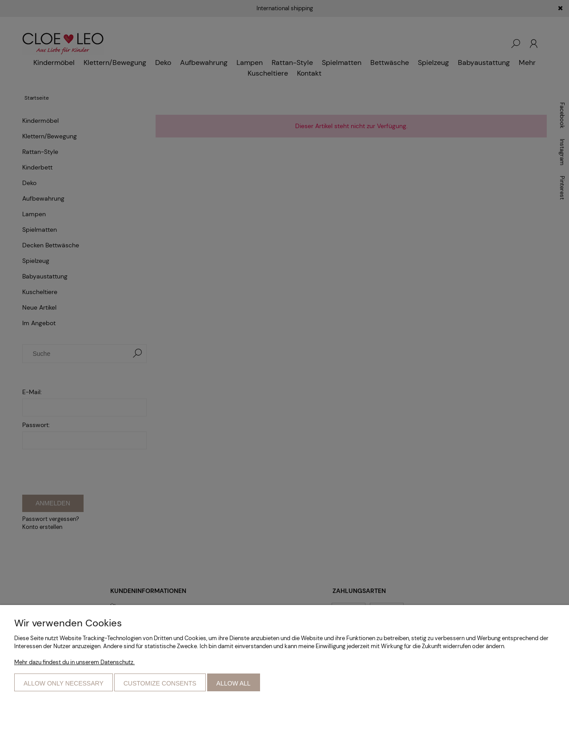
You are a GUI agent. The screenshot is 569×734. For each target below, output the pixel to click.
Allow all (233, 683)
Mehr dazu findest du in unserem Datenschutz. (74, 662)
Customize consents (160, 683)
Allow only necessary (64, 683)
